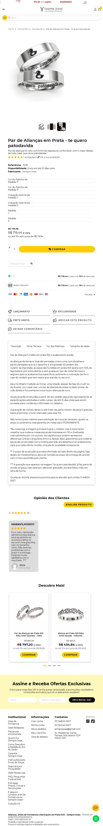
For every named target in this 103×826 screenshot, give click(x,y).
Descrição (16, 346)
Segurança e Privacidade (15, 756)
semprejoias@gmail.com (67, 718)
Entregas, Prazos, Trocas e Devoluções (16, 774)
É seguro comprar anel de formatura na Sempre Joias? (17, 785)
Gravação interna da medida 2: (19, 204)
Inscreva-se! (81, 689)
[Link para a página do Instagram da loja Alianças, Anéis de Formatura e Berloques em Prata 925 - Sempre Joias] (88, 710)
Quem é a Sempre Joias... (15, 728)
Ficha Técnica (34, 346)
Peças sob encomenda (14, 721)
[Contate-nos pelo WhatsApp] (96, 818)
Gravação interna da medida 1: (19, 196)
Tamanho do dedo (80, 346)
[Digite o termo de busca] (55, 17)
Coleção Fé (14, 792)
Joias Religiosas (16, 716)
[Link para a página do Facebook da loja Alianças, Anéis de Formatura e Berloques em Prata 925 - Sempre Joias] (93, 710)
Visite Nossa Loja (16, 761)
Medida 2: (12, 219)
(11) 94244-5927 (63, 714)
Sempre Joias (29, 171)
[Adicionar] (9, 247)
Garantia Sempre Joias (15, 743)
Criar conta (37, 710)
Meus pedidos (38, 718)
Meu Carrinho (38, 722)
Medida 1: (12, 211)
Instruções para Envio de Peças (16, 750)
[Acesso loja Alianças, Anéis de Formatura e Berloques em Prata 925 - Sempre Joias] (95, 9)
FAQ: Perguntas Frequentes (16, 766)
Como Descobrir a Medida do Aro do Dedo (16, 736)
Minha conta (37, 714)
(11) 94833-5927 (63, 710)
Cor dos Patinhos (55, 346)
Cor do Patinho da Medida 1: (17, 180)
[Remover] (9, 250)
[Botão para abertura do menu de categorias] (3, 9)
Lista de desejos (39, 725)
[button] (51, 276)
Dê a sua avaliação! (48, 157)
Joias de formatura (13, 711)
